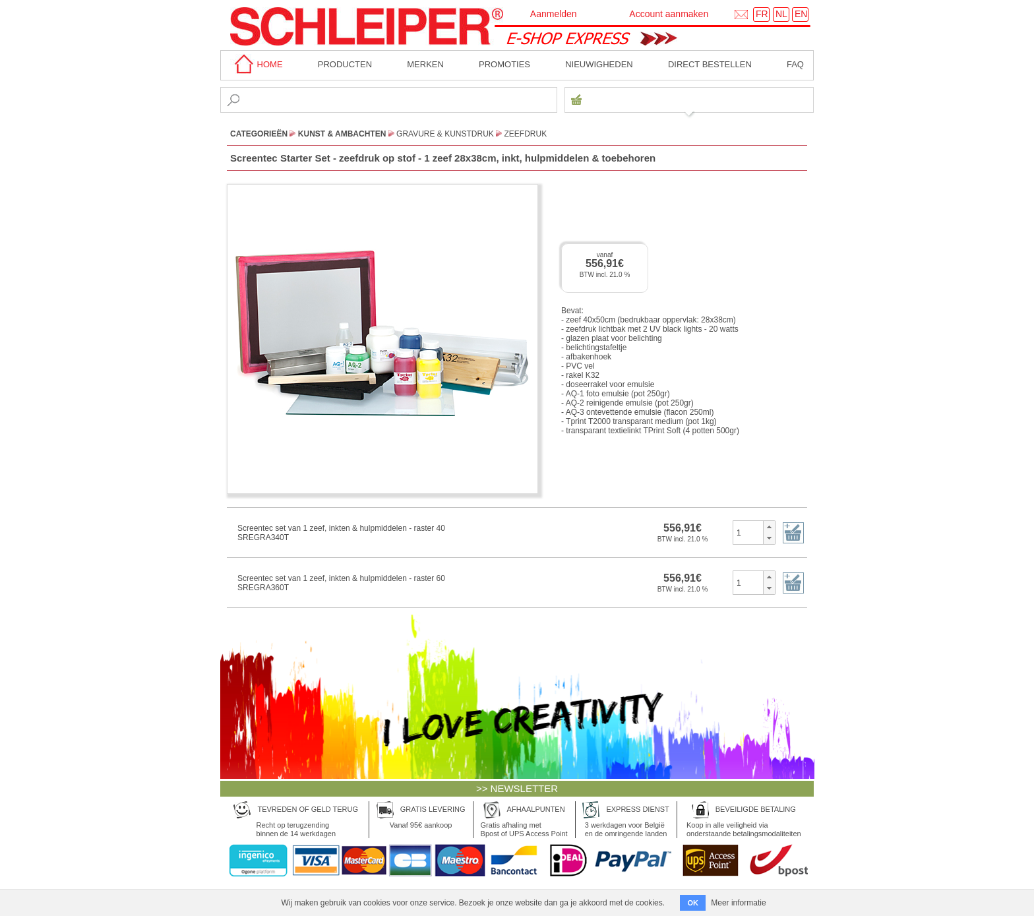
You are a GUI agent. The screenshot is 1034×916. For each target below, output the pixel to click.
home (256, 64)
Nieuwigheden (599, 64)
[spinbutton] (748, 532)
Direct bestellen (710, 64)
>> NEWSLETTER (517, 788)
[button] (769, 527)
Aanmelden (553, 14)
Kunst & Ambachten (342, 133)
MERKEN (425, 64)
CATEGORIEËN (259, 133)
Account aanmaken (668, 14)
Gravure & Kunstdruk (445, 133)
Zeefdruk (525, 133)
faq (795, 64)
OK (692, 903)
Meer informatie (738, 902)
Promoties (504, 64)
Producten (345, 64)
